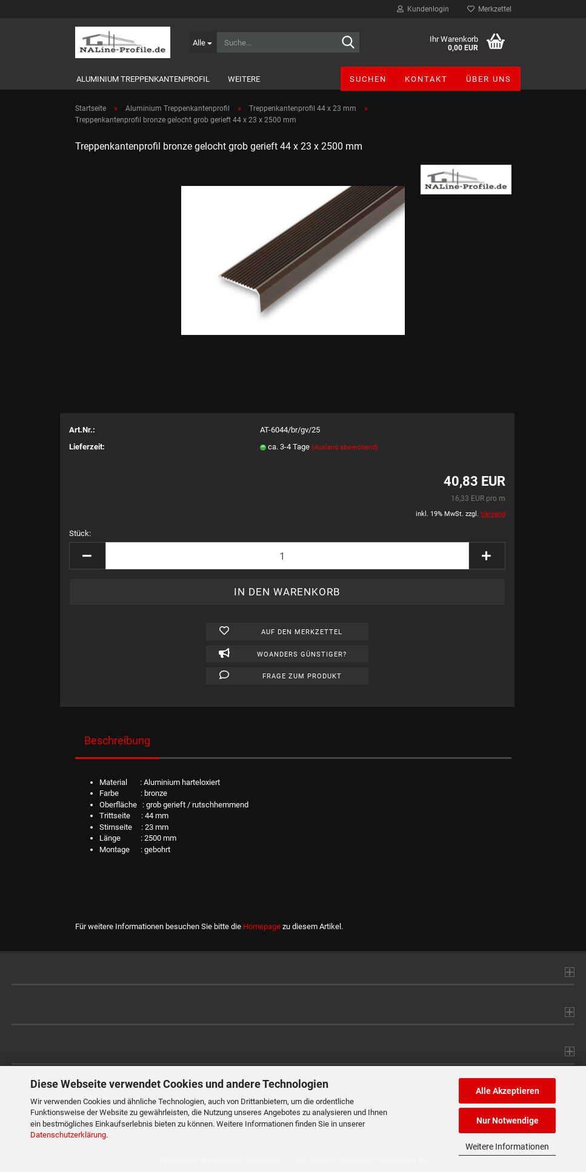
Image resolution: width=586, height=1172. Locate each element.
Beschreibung (117, 740)
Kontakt (426, 79)
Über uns (488, 79)
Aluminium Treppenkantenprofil (143, 79)
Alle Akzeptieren (507, 1091)
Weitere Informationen (507, 1146)
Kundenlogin (423, 9)
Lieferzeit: (87, 446)
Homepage (262, 926)
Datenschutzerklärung (68, 1134)
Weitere (244, 79)
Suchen (368, 79)
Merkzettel (489, 9)
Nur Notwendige (507, 1120)
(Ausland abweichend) (344, 447)
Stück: (80, 533)
